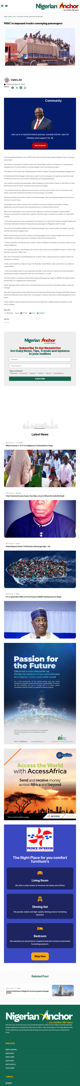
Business (14, 373)
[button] (12, 88)
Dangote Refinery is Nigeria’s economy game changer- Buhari (27, 992)
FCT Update (19, 443)
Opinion (32, 373)
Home (5, 16)
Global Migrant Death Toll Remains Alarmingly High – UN (28, 546)
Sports (48, 373)
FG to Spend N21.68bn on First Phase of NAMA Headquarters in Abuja (33, 597)
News (10, 16)
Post (17, 313)
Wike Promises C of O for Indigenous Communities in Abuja (29, 446)
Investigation (59, 373)
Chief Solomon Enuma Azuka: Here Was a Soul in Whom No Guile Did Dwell (35, 496)
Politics (40, 373)
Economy (23, 373)
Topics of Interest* (16, 371)
